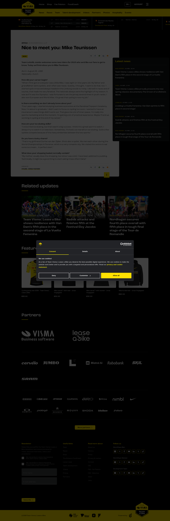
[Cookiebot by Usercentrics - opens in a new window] (121, 244)
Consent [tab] (52, 251)
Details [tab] (85, 251)
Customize (85, 275)
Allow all (116, 275)
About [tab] (117, 251)
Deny (54, 275)
